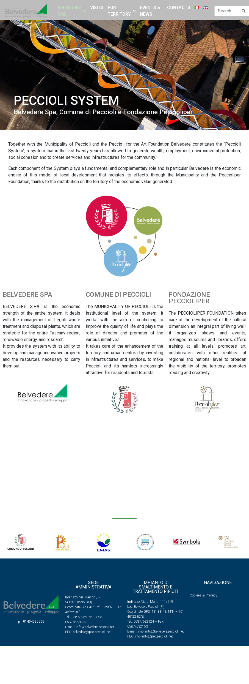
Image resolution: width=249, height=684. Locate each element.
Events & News (150, 11)
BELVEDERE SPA (72, 11)
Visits (96, 7)
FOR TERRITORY (121, 11)
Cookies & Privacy (203, 595)
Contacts (178, 7)
